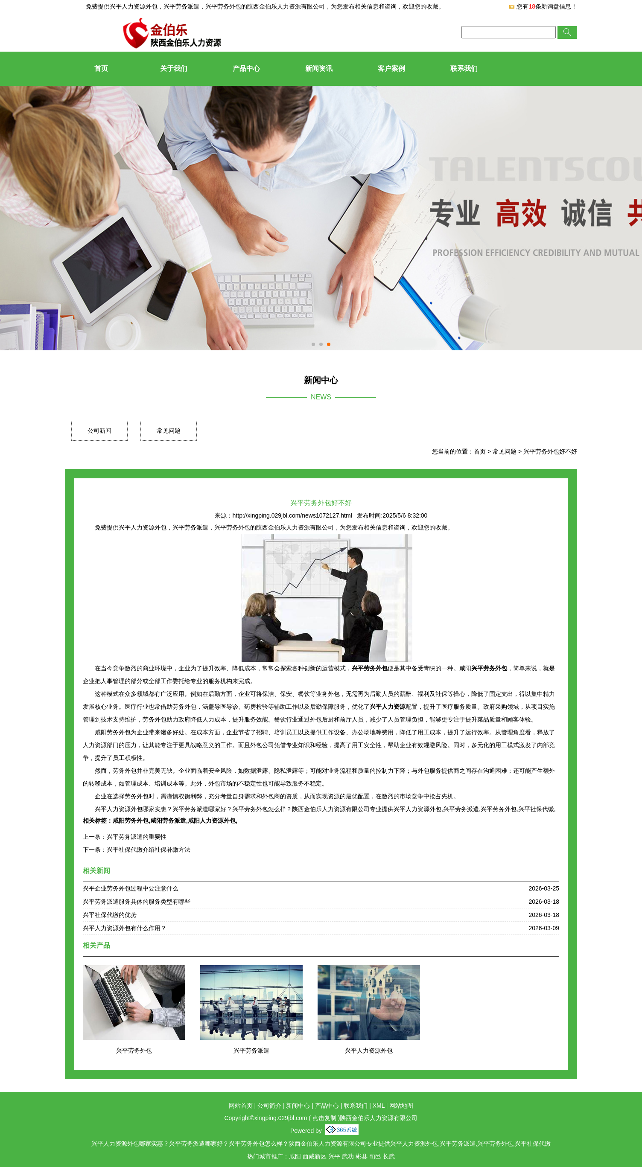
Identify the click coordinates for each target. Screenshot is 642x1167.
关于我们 (173, 68)
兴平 (334, 1156)
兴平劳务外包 (134, 1050)
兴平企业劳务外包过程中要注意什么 (130, 888)
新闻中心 (298, 1105)
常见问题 (169, 430)
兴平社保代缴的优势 (110, 914)
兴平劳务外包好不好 (550, 451)
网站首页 (241, 1105)
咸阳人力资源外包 (212, 820)
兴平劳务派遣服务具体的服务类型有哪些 (136, 901)
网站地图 (401, 1105)
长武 (389, 1156)
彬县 (362, 1156)
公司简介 (269, 1105)
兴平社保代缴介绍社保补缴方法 (148, 849)
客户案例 (391, 68)
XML (379, 1105)
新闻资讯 (319, 68)
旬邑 (375, 1156)
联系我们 (464, 68)
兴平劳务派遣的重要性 (136, 836)
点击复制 (324, 1118)
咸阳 (295, 1156)
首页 (101, 68)
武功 (348, 1156)
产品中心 (246, 68)
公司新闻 (99, 430)
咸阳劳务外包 (131, 820)
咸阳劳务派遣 (168, 820)
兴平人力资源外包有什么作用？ (124, 928)
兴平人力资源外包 (134, 6)
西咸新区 (315, 1156)
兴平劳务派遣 (251, 1050)
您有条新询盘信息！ (542, 6)
